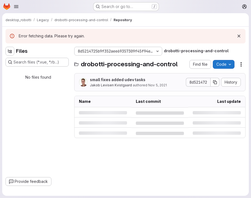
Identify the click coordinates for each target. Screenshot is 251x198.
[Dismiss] (239, 36)
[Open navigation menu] (16, 6)
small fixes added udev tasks (117, 79)
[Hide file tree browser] (9, 51)
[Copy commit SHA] (215, 82)
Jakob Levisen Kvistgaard (111, 85)
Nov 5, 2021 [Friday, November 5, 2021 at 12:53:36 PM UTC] (157, 85)
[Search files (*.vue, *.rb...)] (37, 62)
